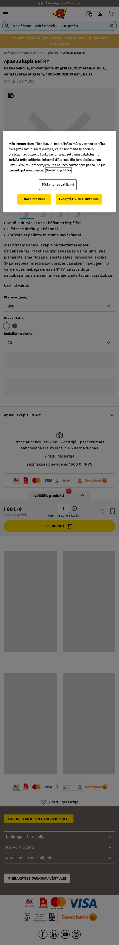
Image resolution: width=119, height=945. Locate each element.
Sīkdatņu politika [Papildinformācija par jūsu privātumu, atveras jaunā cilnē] (58, 170)
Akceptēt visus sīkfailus (78, 199)
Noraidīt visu (34, 199)
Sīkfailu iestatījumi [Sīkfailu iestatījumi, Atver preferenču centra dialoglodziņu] (58, 185)
